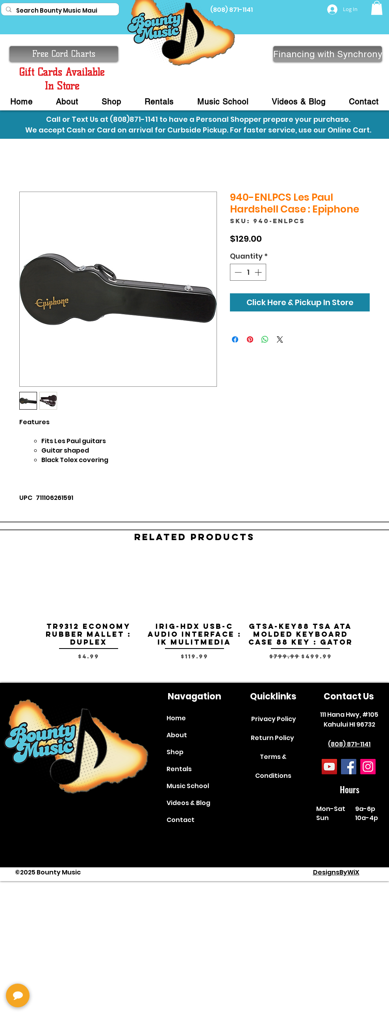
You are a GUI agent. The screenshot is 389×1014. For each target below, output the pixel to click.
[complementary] (57, 970)
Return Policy (272, 737)
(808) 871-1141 (349, 744)
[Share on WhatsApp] (265, 339)
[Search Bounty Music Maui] (59, 10)
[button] (377, 8)
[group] (194, 616)
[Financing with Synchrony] (327, 54)
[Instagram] (368, 766)
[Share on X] (280, 339)
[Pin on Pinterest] (250, 339)
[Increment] (259, 272)
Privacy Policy (273, 718)
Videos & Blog (188, 802)
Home (176, 718)
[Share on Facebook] (235, 339)
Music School (188, 785)
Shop (175, 752)
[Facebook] (348, 766)
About (177, 735)
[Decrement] (237, 272)
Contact (180, 819)
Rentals (179, 769)
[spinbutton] (248, 272)
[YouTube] (329, 766)
